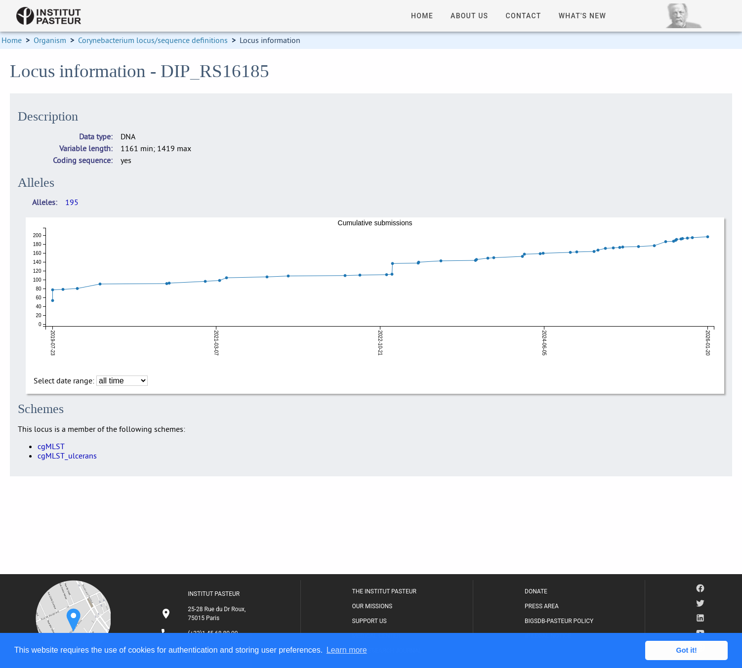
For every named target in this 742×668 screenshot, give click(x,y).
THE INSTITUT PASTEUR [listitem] (384, 591)
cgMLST (51, 446)
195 (72, 202)
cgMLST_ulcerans (67, 455)
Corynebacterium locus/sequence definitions (153, 40)
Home (11, 40)
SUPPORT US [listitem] (369, 621)
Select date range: (65, 380)
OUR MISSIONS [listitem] (372, 606)
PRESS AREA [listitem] (542, 606)
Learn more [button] (347, 650)
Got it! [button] (686, 650)
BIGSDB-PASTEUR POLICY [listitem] (559, 621)
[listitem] (204, 614)
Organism (50, 40)
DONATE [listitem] (536, 591)
